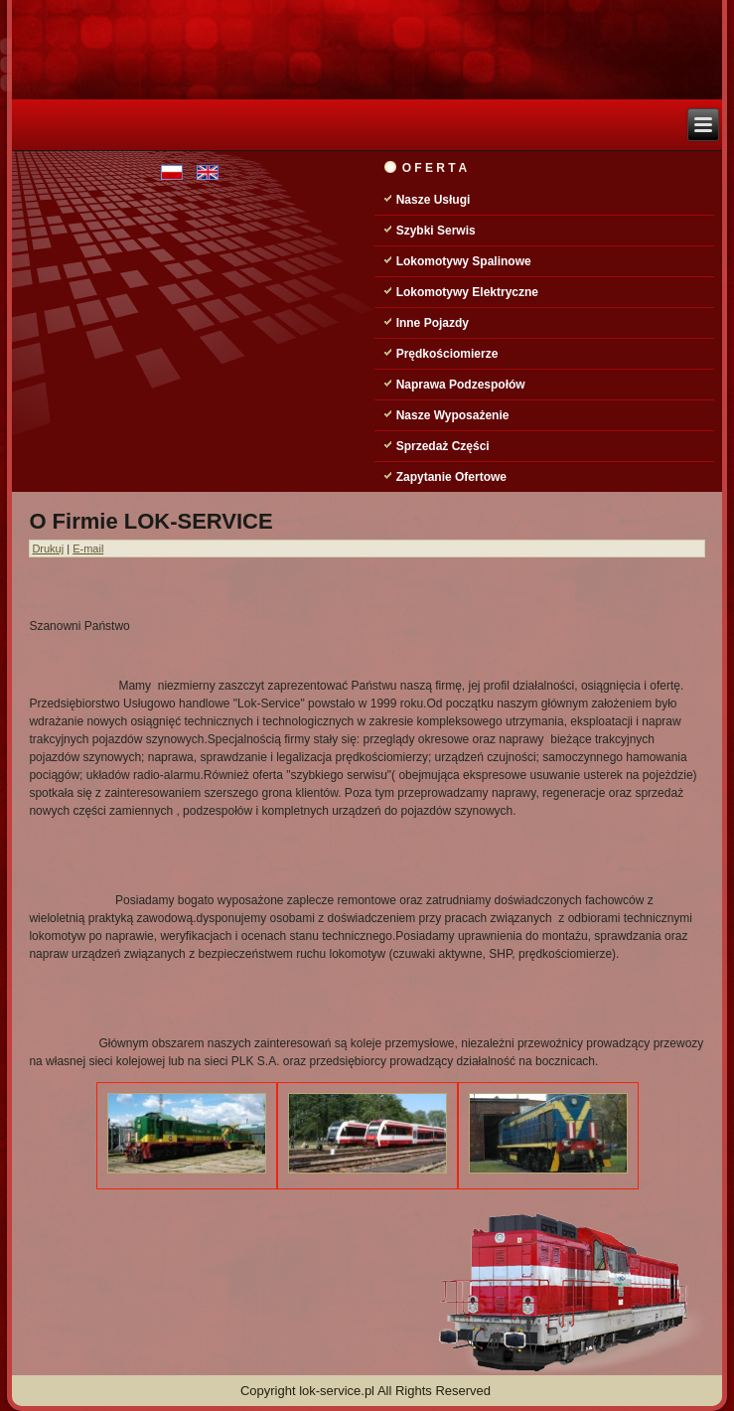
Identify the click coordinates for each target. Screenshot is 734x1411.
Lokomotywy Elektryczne (467, 292)
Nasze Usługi (433, 200)
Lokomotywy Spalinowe (463, 261)
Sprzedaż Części (443, 446)
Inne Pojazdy (432, 323)
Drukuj (48, 548)
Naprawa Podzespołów (460, 385)
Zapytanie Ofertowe (451, 477)
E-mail (88, 548)
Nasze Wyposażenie (453, 415)
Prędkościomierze (447, 354)
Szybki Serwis (436, 230)
